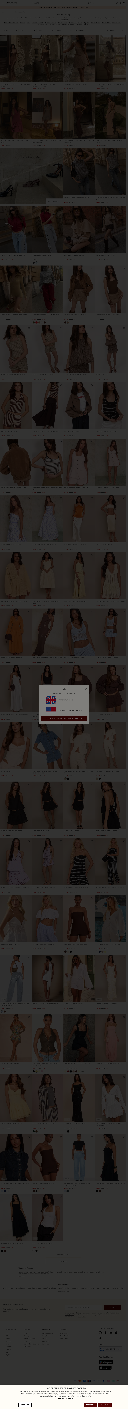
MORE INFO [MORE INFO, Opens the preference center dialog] (25, 1405)
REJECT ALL (90, 1405)
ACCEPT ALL (105, 1405)
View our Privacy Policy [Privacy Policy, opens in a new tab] (65, 1398)
